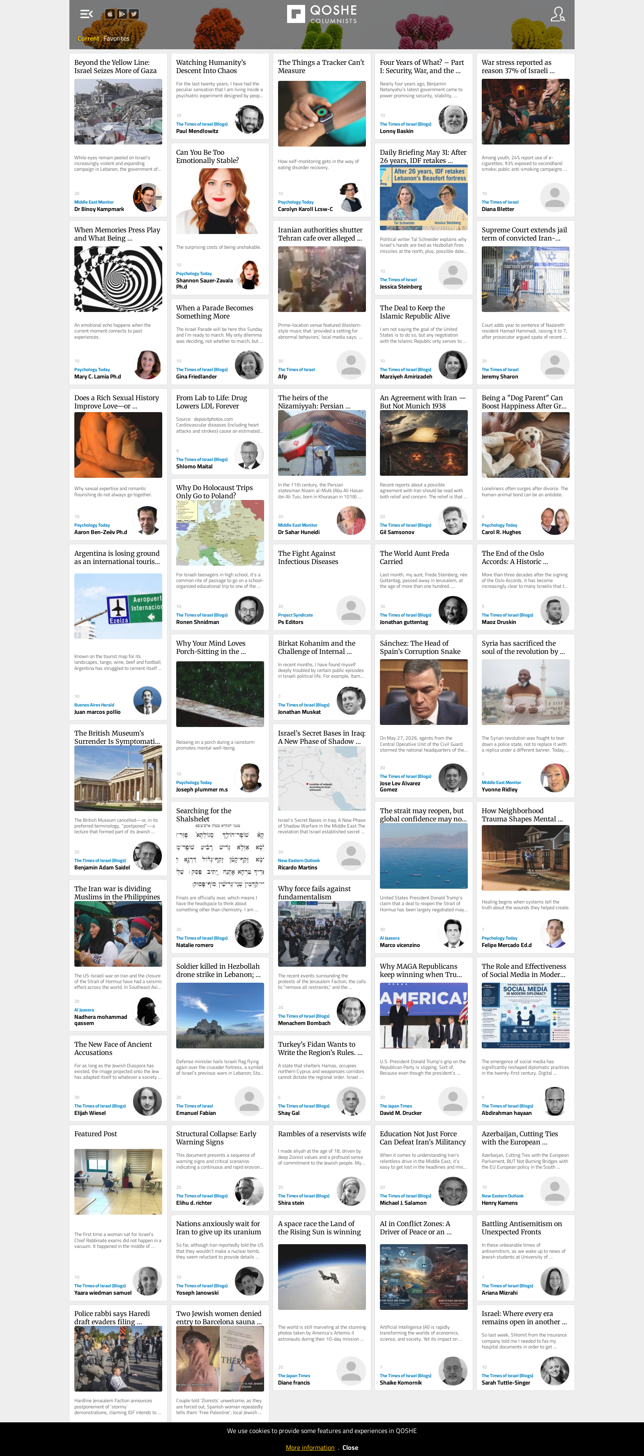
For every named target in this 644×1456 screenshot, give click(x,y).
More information (310, 1447)
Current (89, 38)
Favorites (116, 38)
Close (350, 1447)
